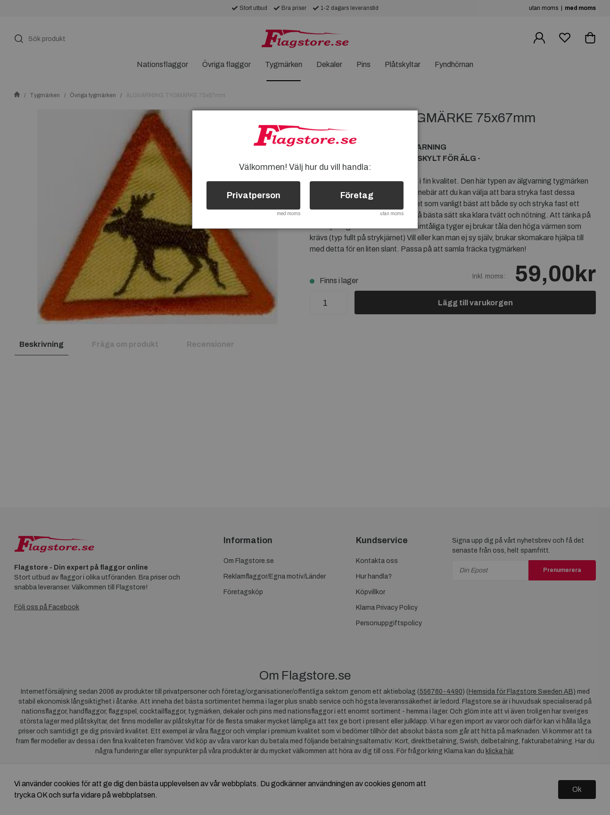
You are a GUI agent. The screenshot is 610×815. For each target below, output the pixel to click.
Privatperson (253, 195)
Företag (356, 195)
